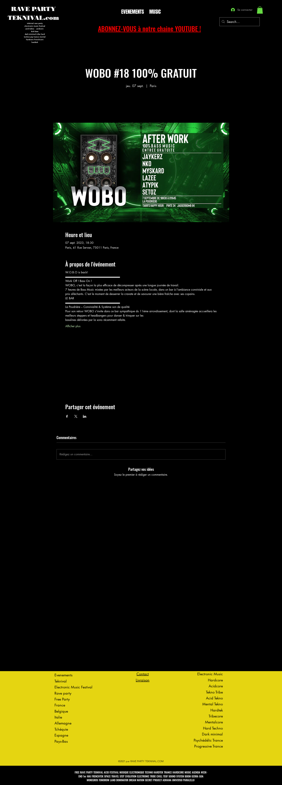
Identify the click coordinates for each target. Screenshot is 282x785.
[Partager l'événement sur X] (76, 416)
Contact (143, 674)
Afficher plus (72, 326)
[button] (260, 10)
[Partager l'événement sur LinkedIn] (84, 416)
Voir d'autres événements (141, 106)
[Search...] (239, 21)
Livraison (142, 680)
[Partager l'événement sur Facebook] (67, 416)
